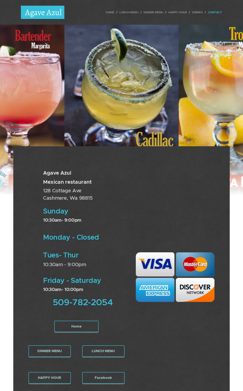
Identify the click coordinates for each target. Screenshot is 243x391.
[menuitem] (109, 12)
